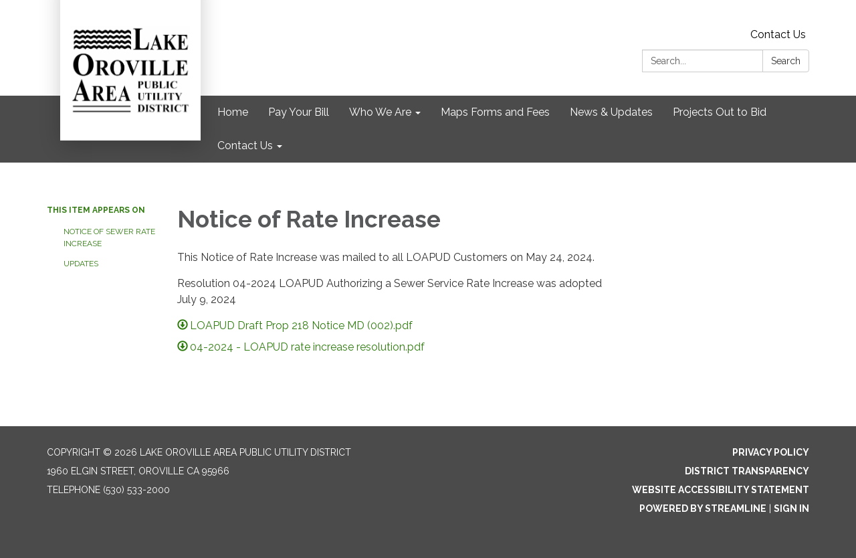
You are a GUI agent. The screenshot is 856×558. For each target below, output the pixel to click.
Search (785, 61)
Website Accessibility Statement (720, 489)
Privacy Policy (770, 452)
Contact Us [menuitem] (245, 145)
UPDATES (81, 263)
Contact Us (778, 34)
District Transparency (747, 471)
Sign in (791, 508)
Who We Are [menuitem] (380, 112)
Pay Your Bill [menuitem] (298, 112)
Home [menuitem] (232, 112)
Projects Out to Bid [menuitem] (719, 112)
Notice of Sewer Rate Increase (109, 237)
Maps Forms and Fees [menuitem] (495, 112)
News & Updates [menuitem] (611, 112)
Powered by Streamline (702, 508)
